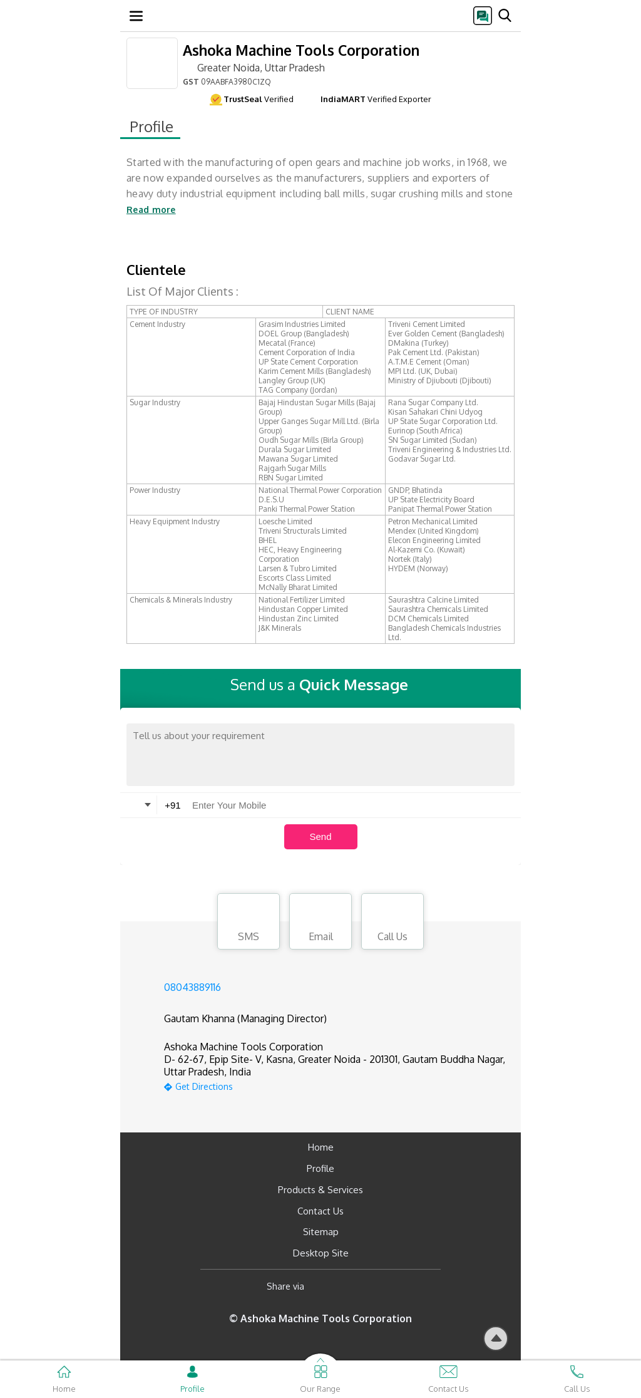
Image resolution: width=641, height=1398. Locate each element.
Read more (151, 209)
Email (320, 923)
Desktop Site (321, 1253)
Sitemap (321, 1232)
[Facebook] (324, 1286)
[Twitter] (377, 1286)
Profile (320, 1168)
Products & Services (320, 1190)
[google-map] (336, 1085)
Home (321, 1147)
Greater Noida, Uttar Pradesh (254, 67)
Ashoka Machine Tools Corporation (301, 50)
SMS (248, 923)
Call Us (392, 923)
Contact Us (320, 1211)
